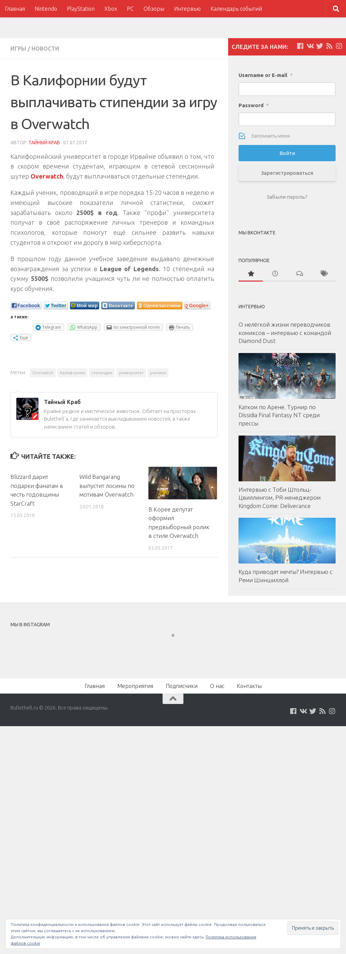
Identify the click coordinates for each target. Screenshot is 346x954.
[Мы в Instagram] (339, 46)
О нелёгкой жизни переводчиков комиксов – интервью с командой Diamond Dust (285, 332)
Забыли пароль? (287, 197)
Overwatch (42, 372)
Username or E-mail (266, 75)
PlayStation (81, 9)
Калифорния (72, 372)
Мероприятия (135, 686)
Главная (15, 9)
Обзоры (154, 9)
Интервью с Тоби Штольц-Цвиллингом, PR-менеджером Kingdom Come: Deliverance (280, 497)
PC (130, 9)
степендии (102, 372)
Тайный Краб (44, 142)
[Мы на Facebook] (300, 46)
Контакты (249, 686)
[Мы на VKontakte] (309, 46)
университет (131, 372)
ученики (158, 372)
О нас (217, 686)
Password (254, 105)
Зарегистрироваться (287, 173)
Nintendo (46, 9)
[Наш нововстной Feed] (329, 46)
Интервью (187, 9)
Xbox (110, 9)
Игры (18, 48)
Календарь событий (236, 9)
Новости (45, 48)
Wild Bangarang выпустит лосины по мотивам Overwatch (107, 485)
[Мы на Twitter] (319, 46)
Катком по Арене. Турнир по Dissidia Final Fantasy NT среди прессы (279, 415)
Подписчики (182, 686)
